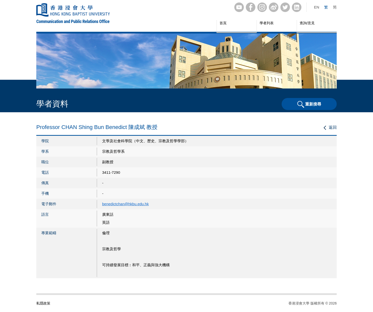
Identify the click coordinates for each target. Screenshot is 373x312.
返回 (333, 127)
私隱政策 (43, 303)
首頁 (223, 23)
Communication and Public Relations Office (72, 21)
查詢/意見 (307, 23)
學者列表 (267, 23)
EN (316, 7)
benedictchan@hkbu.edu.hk (125, 204)
